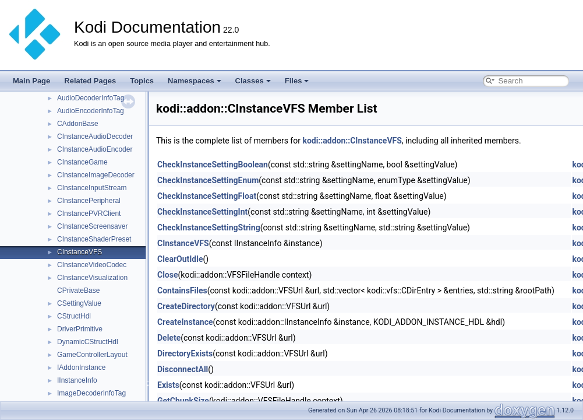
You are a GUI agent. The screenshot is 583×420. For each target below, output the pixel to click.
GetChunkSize (183, 400)
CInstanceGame (82, 162)
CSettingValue (79, 303)
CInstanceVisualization (92, 278)
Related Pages (90, 80)
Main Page (31, 80)
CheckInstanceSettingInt (202, 211)
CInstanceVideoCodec (91, 265)
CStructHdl (74, 316)
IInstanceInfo (77, 380)
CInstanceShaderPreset (94, 239)
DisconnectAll (182, 369)
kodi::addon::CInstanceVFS (351, 140)
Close (167, 274)
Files (297, 80)
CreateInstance (185, 322)
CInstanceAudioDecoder (95, 136)
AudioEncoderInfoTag (90, 111)
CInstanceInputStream (91, 188)
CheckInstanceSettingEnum (208, 180)
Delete (169, 337)
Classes (253, 80)
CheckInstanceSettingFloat (206, 196)
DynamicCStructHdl (87, 342)
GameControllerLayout (92, 355)
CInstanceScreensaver (92, 226)
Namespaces (194, 80)
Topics (142, 80)
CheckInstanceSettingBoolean (212, 164)
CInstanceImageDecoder (96, 175)
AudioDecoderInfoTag (90, 98)
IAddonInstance (81, 367)
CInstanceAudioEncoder (94, 149)
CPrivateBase (78, 290)
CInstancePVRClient (89, 213)
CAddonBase (77, 124)
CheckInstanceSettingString (208, 227)
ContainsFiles (182, 290)
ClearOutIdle (180, 259)
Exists (168, 385)
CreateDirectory (186, 306)
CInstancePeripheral (89, 201)
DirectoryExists (185, 353)
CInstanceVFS (79, 252)
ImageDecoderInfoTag (91, 393)
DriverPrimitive (80, 329)
